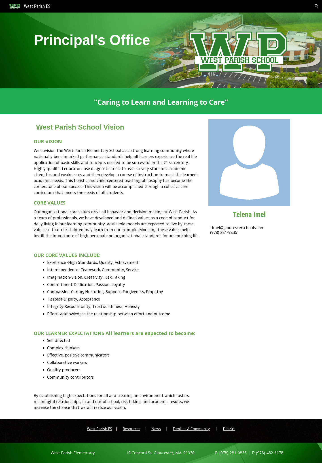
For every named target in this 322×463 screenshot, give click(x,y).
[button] (316, 6)
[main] (106, 48)
